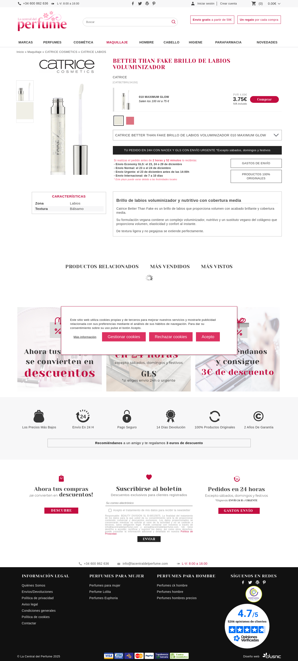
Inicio (20, 52)
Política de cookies (36, 617)
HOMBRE (146, 42)
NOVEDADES (267, 42)
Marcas (25, 42)
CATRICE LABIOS (93, 52)
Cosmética (83, 42)
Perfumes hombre (170, 592)
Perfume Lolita (100, 592)
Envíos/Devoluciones (37, 592)
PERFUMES (52, 42)
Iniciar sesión (206, 3)
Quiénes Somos (33, 585)
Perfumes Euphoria (103, 598)
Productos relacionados (102, 266)
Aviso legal (30, 604)
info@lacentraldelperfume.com (145, 563)
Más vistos (217, 266)
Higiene (195, 42)
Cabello (171, 42)
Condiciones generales (39, 610)
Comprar (264, 99)
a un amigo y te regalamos (149, 443)
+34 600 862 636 (35, 3)
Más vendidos (170, 266)
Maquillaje (117, 42)
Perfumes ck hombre (172, 585)
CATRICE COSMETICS (61, 52)
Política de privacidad (38, 598)
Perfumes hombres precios (177, 598)
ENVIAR (149, 539)
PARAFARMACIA (228, 42)
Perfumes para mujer (105, 585)
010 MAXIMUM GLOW (154, 97)
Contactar (29, 623)
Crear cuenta (228, 3)
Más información (85, 336)
